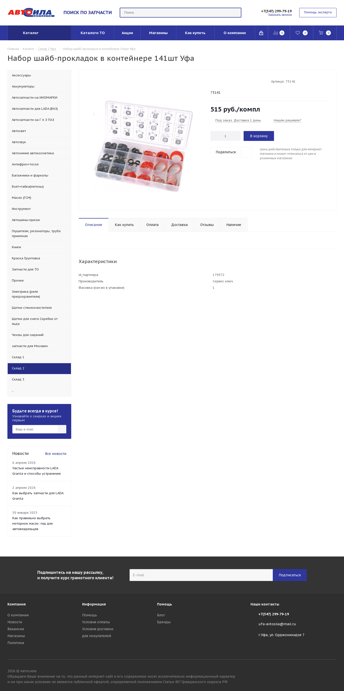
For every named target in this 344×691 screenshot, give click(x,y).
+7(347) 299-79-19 (276, 11)
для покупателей (96, 636)
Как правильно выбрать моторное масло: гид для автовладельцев (32, 523)
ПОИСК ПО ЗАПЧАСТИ (88, 12)
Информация (94, 604)
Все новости (55, 453)
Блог (161, 615)
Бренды (164, 622)
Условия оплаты (96, 622)
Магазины (16, 636)
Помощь (89, 615)
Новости (14, 622)
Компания (16, 604)
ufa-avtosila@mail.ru (277, 624)
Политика (15, 643)
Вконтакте (333, 672)
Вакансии (15, 629)
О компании (18, 615)
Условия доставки (97, 629)
